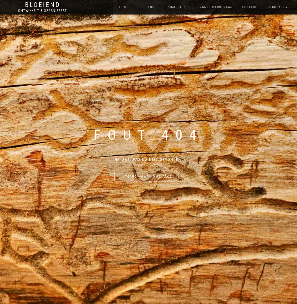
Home (124, 7)
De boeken (276, 7)
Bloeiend (42, 4)
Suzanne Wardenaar (214, 7)
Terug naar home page (148, 177)
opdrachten (175, 7)
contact (249, 7)
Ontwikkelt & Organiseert (42, 11)
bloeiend (147, 7)
